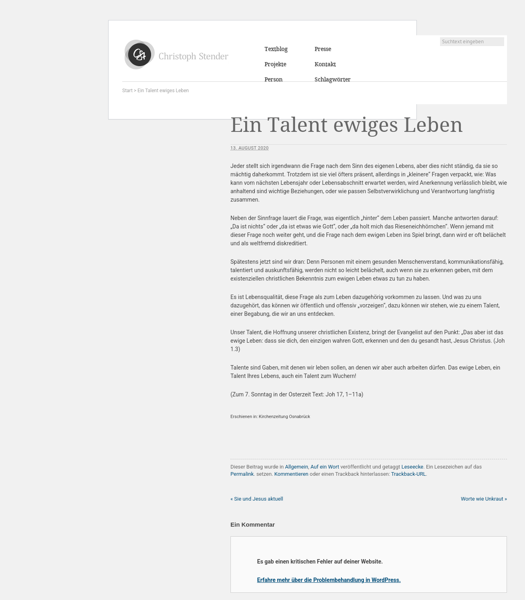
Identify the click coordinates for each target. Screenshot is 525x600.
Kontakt (325, 64)
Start (127, 90)
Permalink (242, 474)
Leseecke (413, 467)
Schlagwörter (333, 80)
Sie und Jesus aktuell (256, 499)
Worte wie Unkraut (484, 499)
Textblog (276, 49)
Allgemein (296, 467)
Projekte (275, 64)
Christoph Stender (176, 54)
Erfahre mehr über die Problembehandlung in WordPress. (329, 580)
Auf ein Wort (325, 467)
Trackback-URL (408, 474)
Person (274, 80)
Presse (323, 49)
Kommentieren (292, 474)
